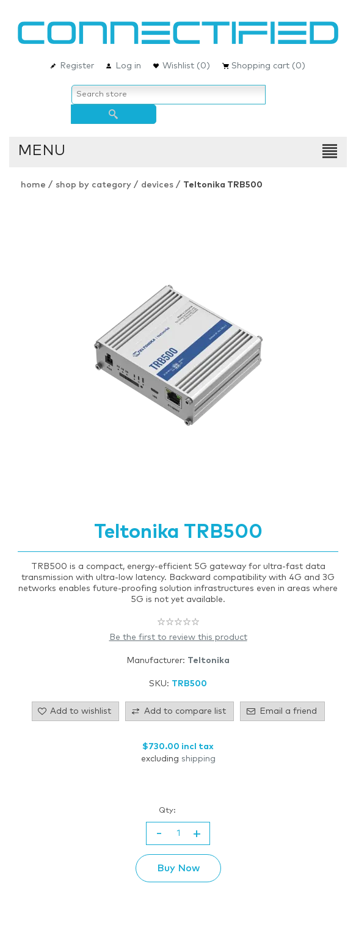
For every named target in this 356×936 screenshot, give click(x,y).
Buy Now (178, 868)
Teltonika (208, 660)
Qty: (167, 810)
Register (77, 66)
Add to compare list (185, 711)
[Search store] (168, 94)
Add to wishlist (80, 711)
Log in (128, 66)
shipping (198, 759)
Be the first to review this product (178, 637)
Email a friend (288, 711)
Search (113, 114)
